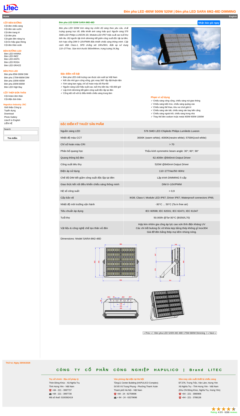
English (233, 16)
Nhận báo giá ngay (208, 22)
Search (7, 129)
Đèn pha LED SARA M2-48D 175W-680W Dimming (179, 333)
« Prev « (147, 333)
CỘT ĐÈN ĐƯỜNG (12, 22)
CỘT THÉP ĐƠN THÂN (14, 92)
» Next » (211, 333)
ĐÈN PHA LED (10, 71)
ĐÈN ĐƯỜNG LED (12, 51)
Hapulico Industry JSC (14, 104)
